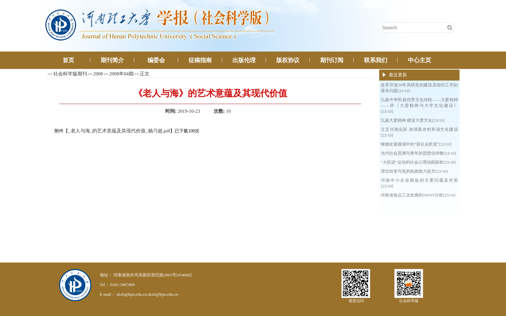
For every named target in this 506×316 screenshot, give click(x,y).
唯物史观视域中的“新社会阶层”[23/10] (416, 144)
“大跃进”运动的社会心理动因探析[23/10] (418, 162)
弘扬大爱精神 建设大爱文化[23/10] (413, 120)
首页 (68, 60)
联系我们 (375, 60)
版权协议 (287, 60)
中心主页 (419, 60)
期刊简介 (112, 60)
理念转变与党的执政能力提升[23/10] (414, 171)
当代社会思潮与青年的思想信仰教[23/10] (418, 153)
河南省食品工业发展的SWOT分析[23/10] (418, 195)
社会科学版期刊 (70, 73)
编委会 (156, 60)
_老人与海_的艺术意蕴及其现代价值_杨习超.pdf (119, 130)
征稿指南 (200, 60)
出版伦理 (244, 60)
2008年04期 (121, 73)
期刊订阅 (331, 60)
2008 (98, 73)
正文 (144, 73)
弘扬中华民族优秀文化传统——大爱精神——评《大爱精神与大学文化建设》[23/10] (419, 105)
